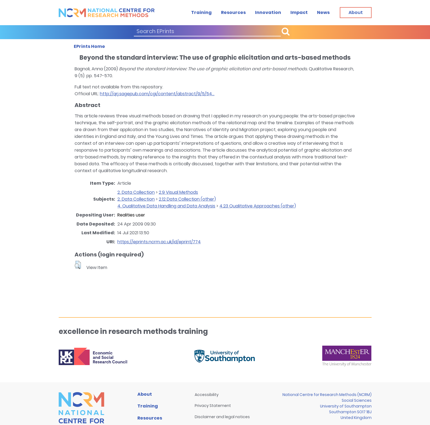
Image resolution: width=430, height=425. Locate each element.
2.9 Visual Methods (178, 192)
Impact (299, 12)
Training (201, 12)
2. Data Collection (136, 192)
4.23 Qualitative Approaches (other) (257, 206)
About (144, 394)
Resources (233, 12)
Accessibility (207, 394)
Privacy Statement (213, 405)
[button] (78, 265)
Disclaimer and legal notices (222, 417)
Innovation (268, 12)
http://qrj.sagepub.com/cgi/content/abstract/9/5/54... (157, 94)
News (323, 12)
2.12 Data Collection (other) (187, 199)
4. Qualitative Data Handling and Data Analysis (166, 206)
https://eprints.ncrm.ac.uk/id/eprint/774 (159, 242)
